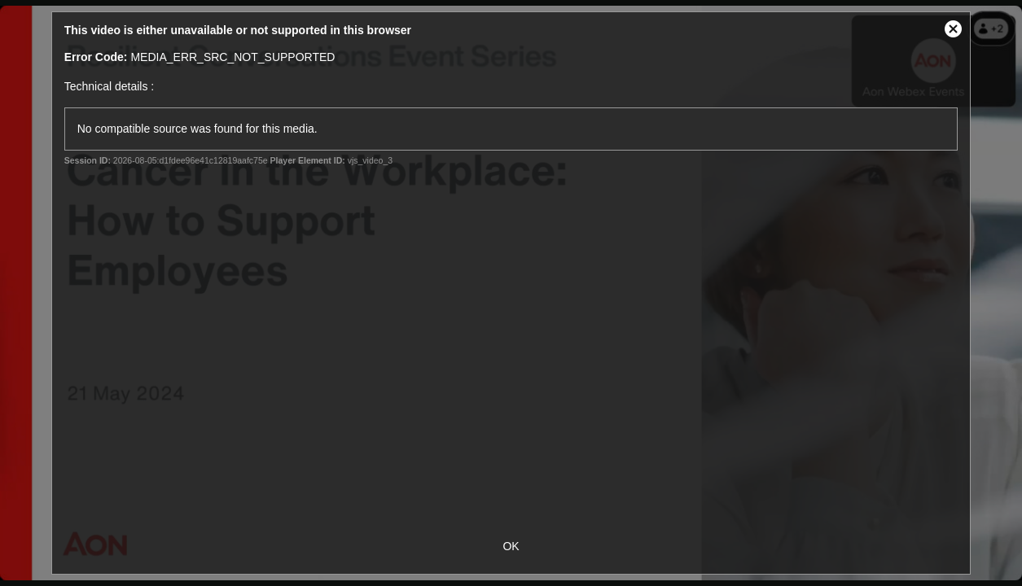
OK (510, 546)
